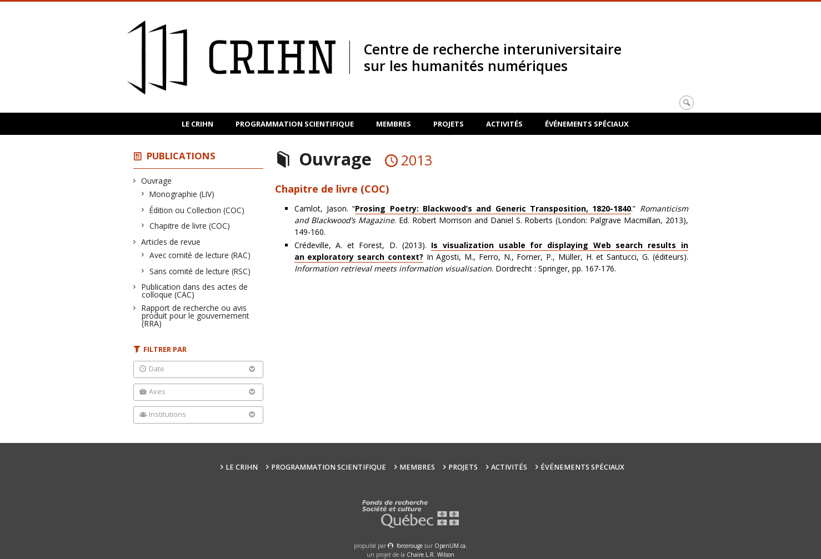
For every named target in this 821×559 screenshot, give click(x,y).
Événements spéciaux (587, 124)
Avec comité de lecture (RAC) (200, 255)
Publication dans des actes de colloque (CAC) (195, 290)
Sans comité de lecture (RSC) (200, 271)
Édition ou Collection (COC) (197, 210)
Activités (504, 124)
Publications (181, 155)
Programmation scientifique (295, 124)
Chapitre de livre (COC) (190, 225)
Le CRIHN (197, 124)
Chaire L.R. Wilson (430, 554)
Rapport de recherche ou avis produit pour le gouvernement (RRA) (195, 316)
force (410, 546)
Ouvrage (157, 180)
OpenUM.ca (449, 546)
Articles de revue (171, 241)
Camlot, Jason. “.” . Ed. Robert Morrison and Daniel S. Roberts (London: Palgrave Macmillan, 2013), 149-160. (491, 220)
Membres (393, 124)
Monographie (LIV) (182, 194)
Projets (448, 124)
